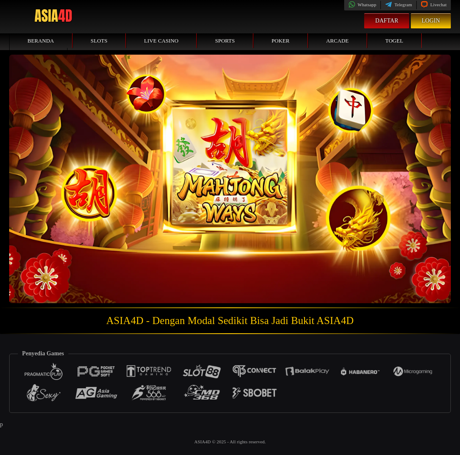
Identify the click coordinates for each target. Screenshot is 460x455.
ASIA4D (203, 441)
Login (431, 21)
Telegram (398, 4)
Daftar (386, 21)
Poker (281, 41)
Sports (225, 41)
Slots (99, 41)
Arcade (337, 41)
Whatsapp (362, 4)
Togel (394, 41)
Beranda (41, 41)
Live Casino (161, 41)
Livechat (434, 4)
